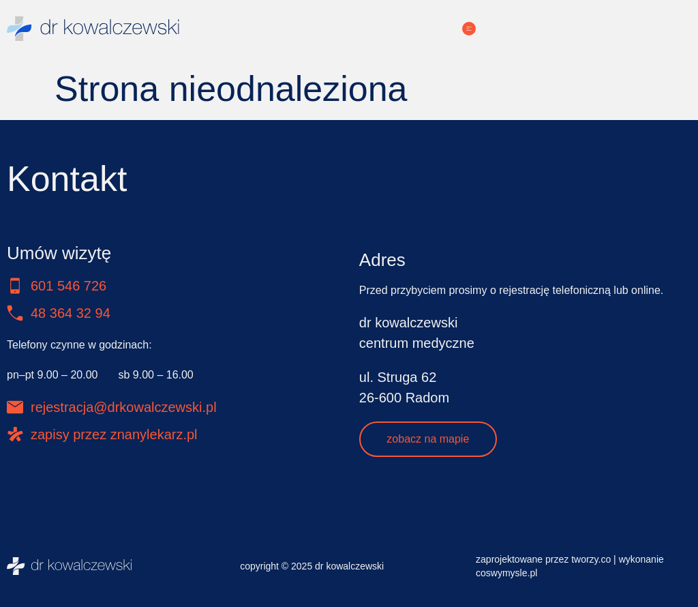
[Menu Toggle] (469, 28)
